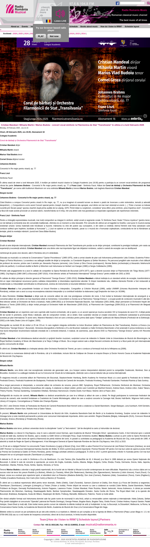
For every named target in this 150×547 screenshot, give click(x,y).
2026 (15, 34)
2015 (78, 34)
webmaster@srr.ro (78, 543)
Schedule (73, 26)
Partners (105, 519)
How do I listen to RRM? (111, 26)
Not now (54, 36)
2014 (83, 34)
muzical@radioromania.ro (101, 524)
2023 (32, 34)
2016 (72, 34)
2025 (21, 34)
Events (25, 26)
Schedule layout (132, 26)
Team (43, 519)
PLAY (41, 36)
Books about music (89, 26)
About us (15, 26)
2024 (26, 34)
